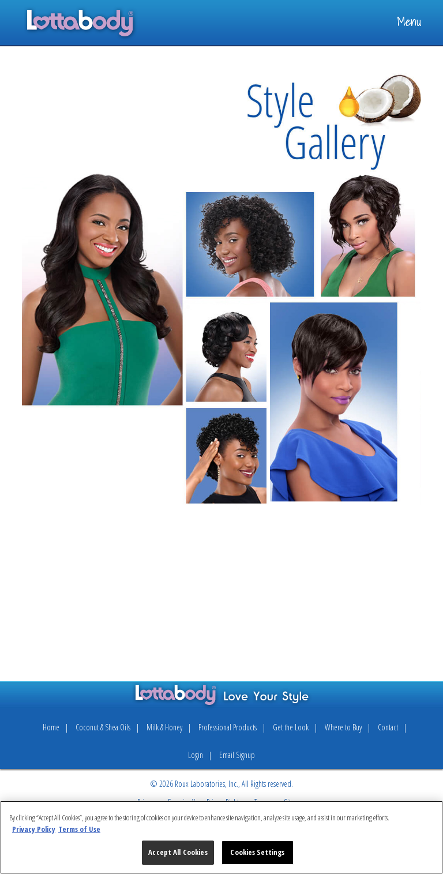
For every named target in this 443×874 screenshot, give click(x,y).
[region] (221, 837)
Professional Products (227, 727)
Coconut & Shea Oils (103, 727)
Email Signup (237, 754)
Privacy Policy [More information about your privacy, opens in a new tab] (33, 829)
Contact (388, 727)
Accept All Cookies (177, 852)
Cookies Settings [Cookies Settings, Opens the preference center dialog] (257, 852)
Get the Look (291, 727)
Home (51, 727)
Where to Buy (343, 727)
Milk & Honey (164, 727)
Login (195, 754)
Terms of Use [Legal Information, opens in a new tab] (79, 829)
